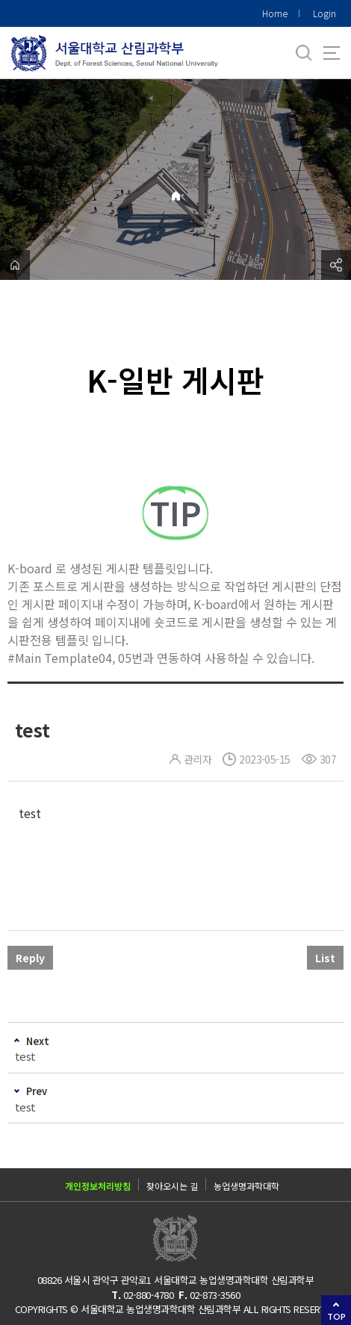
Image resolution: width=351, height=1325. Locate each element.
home (15, 265)
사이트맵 (331, 53)
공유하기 (336, 265)
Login (324, 13)
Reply (30, 957)
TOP (336, 1316)
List (325, 957)
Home (275, 13)
